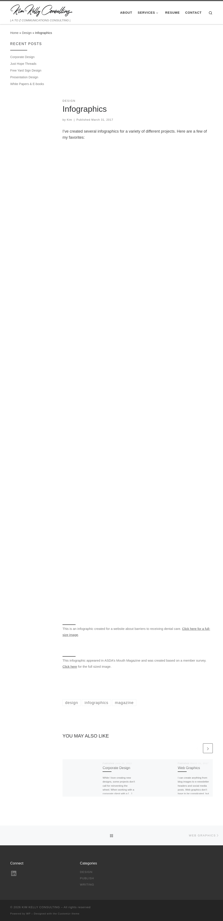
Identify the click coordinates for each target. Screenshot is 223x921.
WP (28, 913)
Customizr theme (69, 913)
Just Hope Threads (23, 63)
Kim (69, 119)
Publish (87, 878)
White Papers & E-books (27, 84)
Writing (87, 884)
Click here (70, 666)
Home (14, 33)
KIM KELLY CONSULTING (41, 907)
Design (27, 33)
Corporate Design (116, 768)
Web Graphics (189, 768)
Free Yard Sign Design (25, 70)
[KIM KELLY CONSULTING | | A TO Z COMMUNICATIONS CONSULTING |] (41, 9)
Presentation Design (24, 77)
